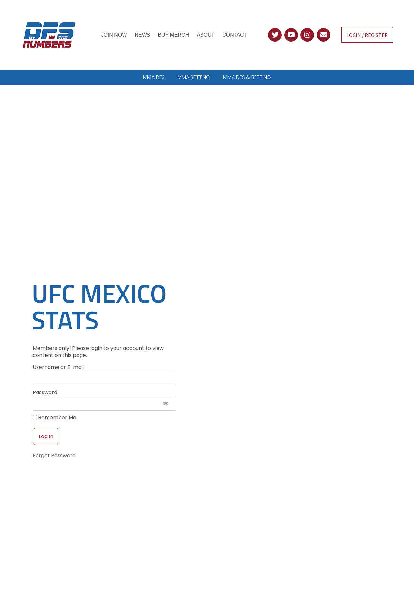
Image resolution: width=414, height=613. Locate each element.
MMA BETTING (194, 77)
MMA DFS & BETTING (247, 77)
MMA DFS (154, 77)
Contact (234, 35)
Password (45, 374)
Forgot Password (54, 437)
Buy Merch (173, 35)
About (205, 35)
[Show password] (165, 385)
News (142, 35)
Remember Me (54, 400)
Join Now (114, 35)
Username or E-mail (58, 349)
